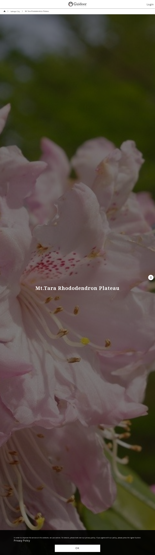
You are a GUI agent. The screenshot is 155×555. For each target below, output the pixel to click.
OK (77, 548)
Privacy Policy (22, 540)
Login (150, 4)
